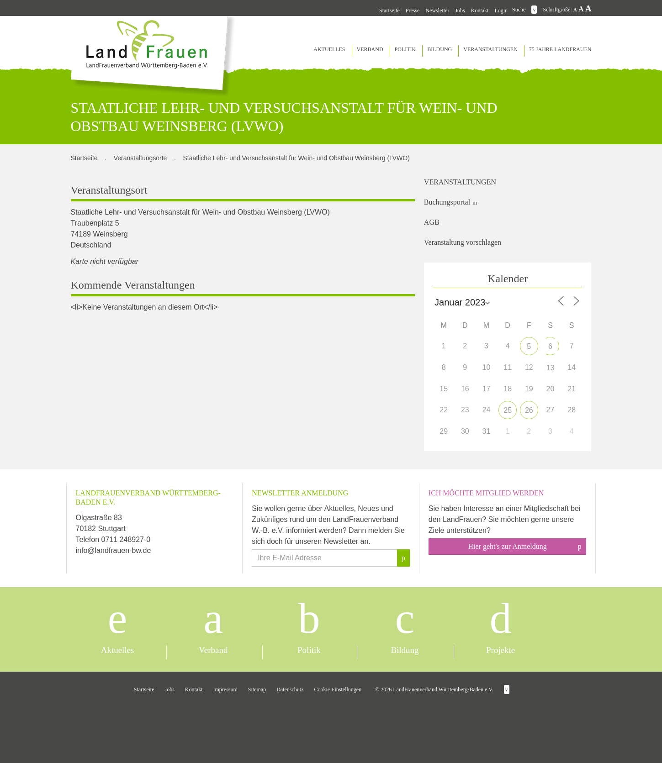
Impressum (225, 689)
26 (529, 410)
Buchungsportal (447, 202)
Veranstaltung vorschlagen (462, 242)
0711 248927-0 (126, 539)
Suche (518, 9)
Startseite (389, 10)
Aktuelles (329, 49)
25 (507, 410)
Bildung (439, 49)
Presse (413, 10)
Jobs (460, 10)
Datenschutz (289, 689)
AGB (432, 222)
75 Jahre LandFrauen (560, 49)
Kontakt (480, 10)
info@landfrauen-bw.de (113, 550)
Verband (370, 49)
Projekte (500, 650)
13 (550, 368)
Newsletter (437, 10)
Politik (405, 49)
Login (501, 10)
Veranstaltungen (490, 49)
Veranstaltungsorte (140, 158)
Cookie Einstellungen (338, 689)
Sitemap (257, 689)
